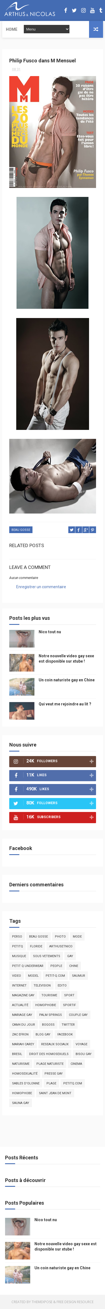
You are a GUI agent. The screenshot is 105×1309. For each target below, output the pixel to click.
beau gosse (20, 530)
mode (77, 936)
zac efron (20, 1034)
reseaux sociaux (55, 1044)
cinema (76, 1064)
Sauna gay (20, 1103)
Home (11, 29)
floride (36, 946)
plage (51, 1083)
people (56, 966)
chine (73, 966)
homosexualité (25, 1073)
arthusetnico (61, 946)
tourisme (49, 995)
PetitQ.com (72, 1083)
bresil (17, 1054)
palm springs (50, 1015)
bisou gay (84, 1054)
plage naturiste (50, 1064)
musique (19, 956)
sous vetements (46, 956)
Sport (69, 995)
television (42, 985)
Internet (19, 985)
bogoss (48, 1025)
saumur (78, 976)
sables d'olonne (25, 1083)
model (33, 976)
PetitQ (17, 946)
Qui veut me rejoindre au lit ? (65, 704)
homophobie (45, 1005)
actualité (20, 1005)
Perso (17, 936)
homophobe (22, 1093)
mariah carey (23, 1044)
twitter (68, 1025)
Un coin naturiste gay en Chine (67, 680)
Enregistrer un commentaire (41, 587)
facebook (65, 1034)
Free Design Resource (75, 1301)
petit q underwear (27, 966)
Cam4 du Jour (23, 1025)
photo (60, 936)
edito (62, 985)
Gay (70, 956)
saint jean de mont (55, 1093)
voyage (81, 1044)
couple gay (78, 1015)
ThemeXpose (42, 1301)
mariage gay (22, 1015)
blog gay (43, 1034)
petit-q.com (55, 976)
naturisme (20, 1064)
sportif (69, 1005)
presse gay (54, 1073)
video (16, 976)
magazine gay (23, 995)
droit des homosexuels (49, 1054)
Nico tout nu (50, 632)
